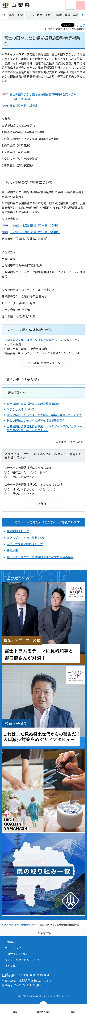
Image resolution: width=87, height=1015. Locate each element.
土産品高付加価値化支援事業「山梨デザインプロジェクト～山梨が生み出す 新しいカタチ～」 (46, 428)
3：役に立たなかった (21, 477)
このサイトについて (17, 954)
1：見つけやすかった (21, 489)
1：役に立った (17, 472)
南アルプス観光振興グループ (25, 544)
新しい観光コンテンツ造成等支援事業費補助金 (36, 420)
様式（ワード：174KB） (25, 105)
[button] (70, 5)
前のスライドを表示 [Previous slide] (4, 14)
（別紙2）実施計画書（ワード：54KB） (35, 232)
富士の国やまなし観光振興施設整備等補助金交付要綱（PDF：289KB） (43, 96)
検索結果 (12, 550)
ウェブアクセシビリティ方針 (23, 960)
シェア (81, 25)
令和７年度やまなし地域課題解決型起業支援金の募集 (40, 557)
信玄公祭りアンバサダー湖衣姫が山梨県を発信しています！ (44, 415)
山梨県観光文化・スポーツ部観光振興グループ (33, 340)
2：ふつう (41, 472)
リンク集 (10, 966)
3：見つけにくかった (21, 493)
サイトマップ (13, 948)
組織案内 (14, 924)
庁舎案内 (10, 942)
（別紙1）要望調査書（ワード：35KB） (35, 225)
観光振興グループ (19, 392)
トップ (5, 924)
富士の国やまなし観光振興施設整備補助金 (33, 404)
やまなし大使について (21, 409)
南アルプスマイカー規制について (27, 538)
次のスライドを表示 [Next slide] (83, 14)
